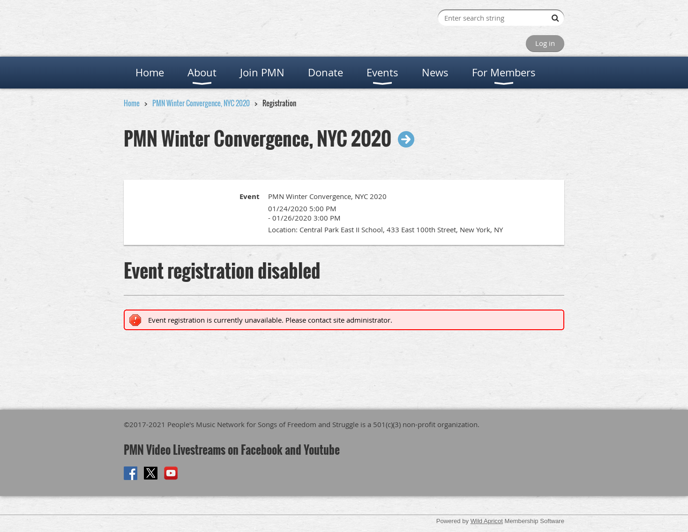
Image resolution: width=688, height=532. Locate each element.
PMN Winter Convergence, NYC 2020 (201, 103)
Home (132, 103)
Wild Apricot (487, 521)
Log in (545, 43)
